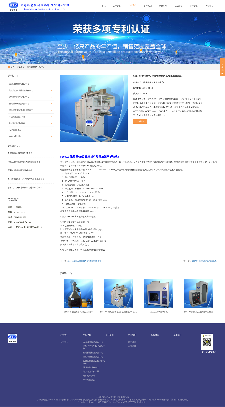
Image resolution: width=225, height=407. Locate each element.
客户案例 (109, 335)
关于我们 (64, 335)
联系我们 (177, 335)
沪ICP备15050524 (128, 403)
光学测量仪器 (15, 130)
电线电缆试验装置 (17, 123)
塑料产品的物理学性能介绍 (20, 170)
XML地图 (141, 403)
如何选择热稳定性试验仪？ (20, 153)
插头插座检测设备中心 (19, 104)
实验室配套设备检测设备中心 (22, 110)
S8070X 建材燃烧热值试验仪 (204, 261)
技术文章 (132, 342)
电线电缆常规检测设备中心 (21, 90)
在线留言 (155, 335)
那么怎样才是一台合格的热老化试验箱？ (26, 179)
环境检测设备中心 (17, 117)
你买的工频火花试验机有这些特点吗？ (25, 188)
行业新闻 (132, 346)
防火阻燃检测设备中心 (35, 67)
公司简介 (64, 342)
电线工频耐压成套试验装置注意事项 (24, 162)
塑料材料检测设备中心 (19, 97)
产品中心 (20, 67)
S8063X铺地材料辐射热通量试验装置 (85, 261)
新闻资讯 (132, 335)
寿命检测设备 (15, 136)
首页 (12, 67)
